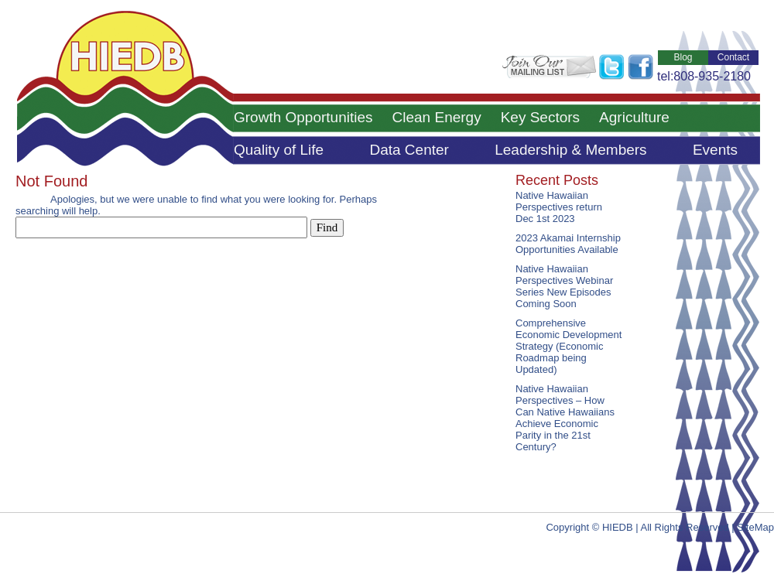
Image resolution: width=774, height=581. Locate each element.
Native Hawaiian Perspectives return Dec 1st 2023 (558, 207)
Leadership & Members (570, 150)
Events (715, 150)
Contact (733, 57)
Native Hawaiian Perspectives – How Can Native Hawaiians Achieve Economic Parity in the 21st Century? (565, 418)
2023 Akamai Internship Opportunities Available (568, 243)
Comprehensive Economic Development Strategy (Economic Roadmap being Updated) (568, 346)
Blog (682, 57)
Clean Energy (436, 117)
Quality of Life (279, 150)
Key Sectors (540, 117)
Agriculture (634, 117)
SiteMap (755, 527)
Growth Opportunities (303, 117)
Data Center (408, 150)
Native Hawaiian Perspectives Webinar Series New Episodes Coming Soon (564, 286)
